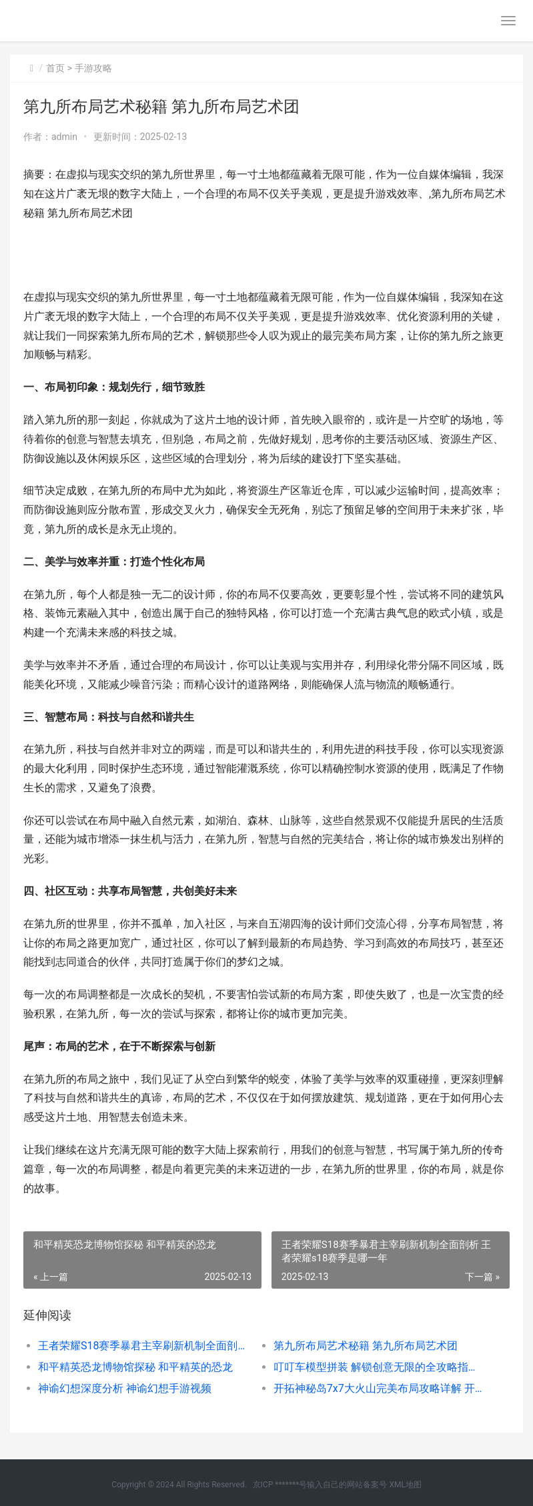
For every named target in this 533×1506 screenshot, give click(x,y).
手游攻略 (93, 68)
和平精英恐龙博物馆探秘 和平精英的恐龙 (135, 1367)
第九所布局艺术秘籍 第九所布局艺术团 (366, 1345)
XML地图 (405, 1484)
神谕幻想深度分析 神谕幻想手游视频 (124, 1388)
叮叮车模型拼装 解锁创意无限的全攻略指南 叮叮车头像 (380, 1367)
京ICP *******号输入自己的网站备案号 (320, 1484)
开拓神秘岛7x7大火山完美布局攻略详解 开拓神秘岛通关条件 (380, 1388)
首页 (55, 68)
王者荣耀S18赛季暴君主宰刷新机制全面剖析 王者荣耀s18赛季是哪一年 (144, 1345)
